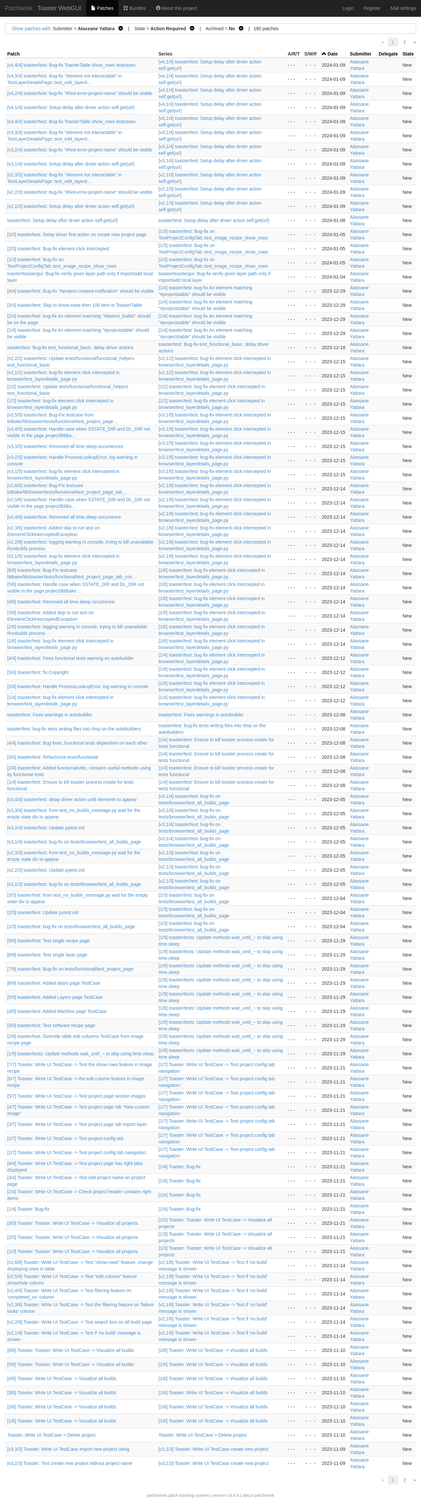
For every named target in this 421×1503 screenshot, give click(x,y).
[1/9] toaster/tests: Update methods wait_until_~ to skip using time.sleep (80, 1053)
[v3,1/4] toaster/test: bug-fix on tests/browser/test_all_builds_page (74, 841)
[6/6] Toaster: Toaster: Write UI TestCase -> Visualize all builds (70, 1350)
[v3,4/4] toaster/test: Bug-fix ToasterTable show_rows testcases (71, 121)
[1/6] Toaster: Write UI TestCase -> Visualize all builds (213, 1350)
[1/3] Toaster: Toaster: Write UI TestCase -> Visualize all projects (72, 1251)
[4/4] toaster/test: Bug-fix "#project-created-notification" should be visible (80, 291)
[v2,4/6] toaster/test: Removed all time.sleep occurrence (64, 517)
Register (372, 8)
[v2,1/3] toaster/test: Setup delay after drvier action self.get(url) (71, 206)
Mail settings (403, 8)
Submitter (360, 53)
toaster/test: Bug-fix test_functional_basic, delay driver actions (70, 347)
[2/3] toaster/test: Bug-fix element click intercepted (58, 248)
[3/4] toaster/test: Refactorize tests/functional (52, 757)
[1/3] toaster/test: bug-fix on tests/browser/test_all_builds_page (71, 926)
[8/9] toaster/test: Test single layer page (47, 954)
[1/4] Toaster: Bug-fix (180, 1166)
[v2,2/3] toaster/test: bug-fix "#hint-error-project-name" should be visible (79, 192)
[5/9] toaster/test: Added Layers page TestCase (55, 997)
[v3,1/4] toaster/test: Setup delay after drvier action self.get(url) (71, 164)
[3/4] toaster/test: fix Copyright (37, 672)
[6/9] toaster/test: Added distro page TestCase (53, 983)
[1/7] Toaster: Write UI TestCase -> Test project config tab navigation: (77, 1152)
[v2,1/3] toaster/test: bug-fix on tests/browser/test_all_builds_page (74, 884)
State (408, 53)
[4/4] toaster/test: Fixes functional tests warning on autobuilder (70, 658)
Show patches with (31, 28)
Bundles (134, 8)
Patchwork (19, 8)
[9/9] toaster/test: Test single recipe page (48, 940)
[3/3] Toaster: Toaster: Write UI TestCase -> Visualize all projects (72, 1223)
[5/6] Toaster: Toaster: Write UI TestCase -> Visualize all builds (70, 1364)
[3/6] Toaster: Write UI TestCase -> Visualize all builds (61, 1392)
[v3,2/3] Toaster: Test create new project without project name (69, 1463)
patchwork (156, 1495)
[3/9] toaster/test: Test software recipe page (51, 1025)
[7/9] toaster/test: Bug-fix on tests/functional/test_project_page (70, 969)
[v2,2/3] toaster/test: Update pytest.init (46, 870)
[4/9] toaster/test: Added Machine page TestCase (57, 1011)
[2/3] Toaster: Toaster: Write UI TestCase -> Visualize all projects (72, 1237)
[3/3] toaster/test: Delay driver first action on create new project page (76, 234)
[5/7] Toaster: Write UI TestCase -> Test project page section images (76, 1096)
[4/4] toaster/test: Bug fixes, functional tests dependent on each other (77, 743)
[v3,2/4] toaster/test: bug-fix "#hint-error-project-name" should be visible (79, 149)
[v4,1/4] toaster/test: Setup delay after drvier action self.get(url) (71, 107)
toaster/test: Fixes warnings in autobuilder (49, 714)
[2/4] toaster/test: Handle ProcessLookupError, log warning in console (78, 686)
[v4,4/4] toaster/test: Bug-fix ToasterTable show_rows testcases (71, 65)
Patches (102, 8)
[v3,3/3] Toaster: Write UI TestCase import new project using (68, 1449)
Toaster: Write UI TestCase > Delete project (51, 1435)
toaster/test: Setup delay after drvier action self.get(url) (62, 220)
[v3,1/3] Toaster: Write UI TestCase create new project (213, 1449)
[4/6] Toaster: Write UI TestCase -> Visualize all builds (61, 1378)
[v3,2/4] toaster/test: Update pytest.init (46, 827)
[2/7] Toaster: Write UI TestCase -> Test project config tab (65, 1138)
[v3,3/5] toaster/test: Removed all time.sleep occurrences (65, 446)
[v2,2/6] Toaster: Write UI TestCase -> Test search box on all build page (79, 1322)
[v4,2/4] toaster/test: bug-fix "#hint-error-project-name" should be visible (79, 93)
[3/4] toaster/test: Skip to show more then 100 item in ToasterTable (74, 305)
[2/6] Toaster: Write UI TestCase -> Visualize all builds (61, 1406)
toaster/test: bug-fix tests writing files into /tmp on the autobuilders (74, 728)
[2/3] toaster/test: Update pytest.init (42, 912)
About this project (176, 8)
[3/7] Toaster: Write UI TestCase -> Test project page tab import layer (77, 1124)
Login (348, 8)
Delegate (388, 53)
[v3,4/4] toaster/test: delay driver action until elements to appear (72, 799)
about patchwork (258, 1495)
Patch (13, 53)
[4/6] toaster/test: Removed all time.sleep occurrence (61, 601)
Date (332, 53)
